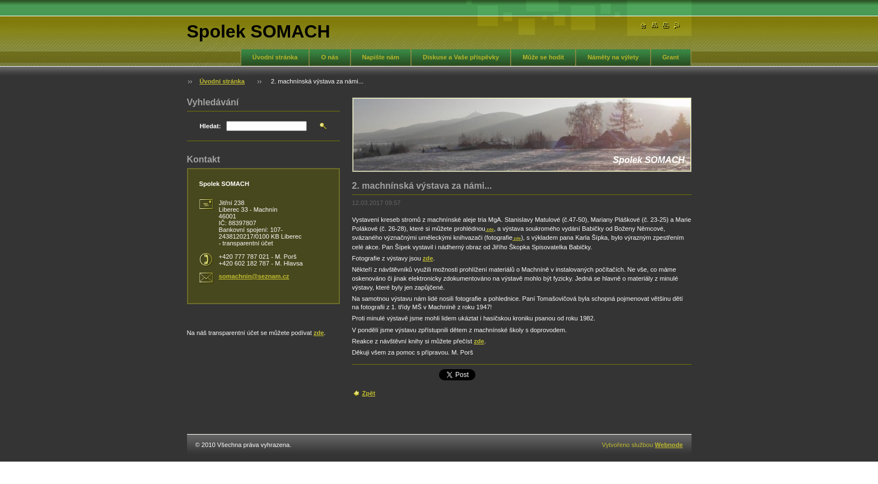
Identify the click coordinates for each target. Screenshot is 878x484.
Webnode (669, 444)
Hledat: (210, 126)
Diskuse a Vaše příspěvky (461, 57)
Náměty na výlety (612, 57)
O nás (329, 57)
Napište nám (381, 57)
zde (489, 229)
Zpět (369, 393)
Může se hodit (543, 57)
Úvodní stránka (275, 57)
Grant (670, 57)
